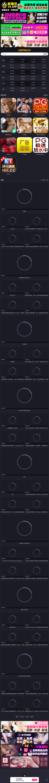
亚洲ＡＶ (12, 65)
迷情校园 (12, 84)
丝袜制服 (23, 67)
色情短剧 (23, 90)
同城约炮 (12, 88)
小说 (3, 83)
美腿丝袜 (12, 79)
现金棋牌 (33, 61)
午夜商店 (23, 88)
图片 (3, 77)
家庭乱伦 (23, 82)
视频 (3, 66)
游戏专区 (44, 59)
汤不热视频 (43, 88)
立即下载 (35, 779)
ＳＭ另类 (44, 67)
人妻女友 (33, 82)
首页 (17, 716)
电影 (3, 72)
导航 (3, 89)
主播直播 (33, 67)
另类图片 (44, 79)
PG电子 (12, 59)
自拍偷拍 (23, 65)
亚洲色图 (23, 76)
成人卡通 (33, 70)
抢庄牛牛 (44, 61)
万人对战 (33, 59)
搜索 (45, 54)
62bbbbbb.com (24, 50)
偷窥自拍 (12, 76)
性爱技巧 (44, 84)
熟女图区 (33, 79)
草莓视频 (33, 88)
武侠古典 (44, 82)
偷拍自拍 (23, 70)
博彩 (3, 60)
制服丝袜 (12, 73)
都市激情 (12, 82)
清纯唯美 (23, 79)
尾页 (32, 716)
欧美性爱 (44, 70)
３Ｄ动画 (44, 65)
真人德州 (23, 59)
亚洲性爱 (12, 70)
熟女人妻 (12, 67)
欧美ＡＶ (33, 65)
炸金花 (22, 61)
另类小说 (23, 84)
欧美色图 (33, 76)
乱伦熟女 (33, 73)
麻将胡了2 (12, 61)
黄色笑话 (33, 84)
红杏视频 (12, 90)
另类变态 (44, 73)
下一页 (27, 716)
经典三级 (23, 73)
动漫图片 (44, 76)
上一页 (21, 716)
